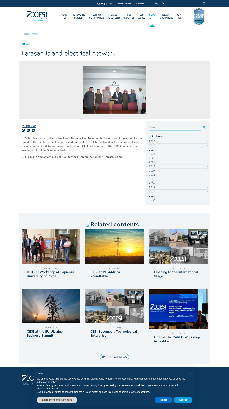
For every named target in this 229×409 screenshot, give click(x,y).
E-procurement (123, 3)
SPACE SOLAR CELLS (114, 16)
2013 (152, 195)
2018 (152, 174)
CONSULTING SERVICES (78, 16)
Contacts (139, 3)
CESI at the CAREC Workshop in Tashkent (177, 339)
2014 (152, 191)
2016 (152, 183)
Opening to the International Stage (176, 274)
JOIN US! (179, 16)
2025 (152, 145)
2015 (152, 187)
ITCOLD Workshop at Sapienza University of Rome (50, 274)
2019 (152, 170)
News (35, 33)
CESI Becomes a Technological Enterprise (113, 333)
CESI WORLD (141, 16)
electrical (50, 142)
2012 (152, 199)
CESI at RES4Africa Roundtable (105, 274)
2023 (152, 153)
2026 (152, 141)
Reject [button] (163, 399)
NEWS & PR (152, 16)
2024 (152, 149)
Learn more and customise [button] (57, 399)
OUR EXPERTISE (129, 16)
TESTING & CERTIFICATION (96, 16)
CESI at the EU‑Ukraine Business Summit (45, 333)
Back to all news (114, 357)
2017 (152, 179)
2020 (152, 166)
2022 (152, 158)
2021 (152, 162)
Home (25, 33)
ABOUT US (65, 16)
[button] (190, 373)
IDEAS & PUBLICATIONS (166, 16)
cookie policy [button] (49, 382)
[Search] (184, 3)
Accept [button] (183, 399)
